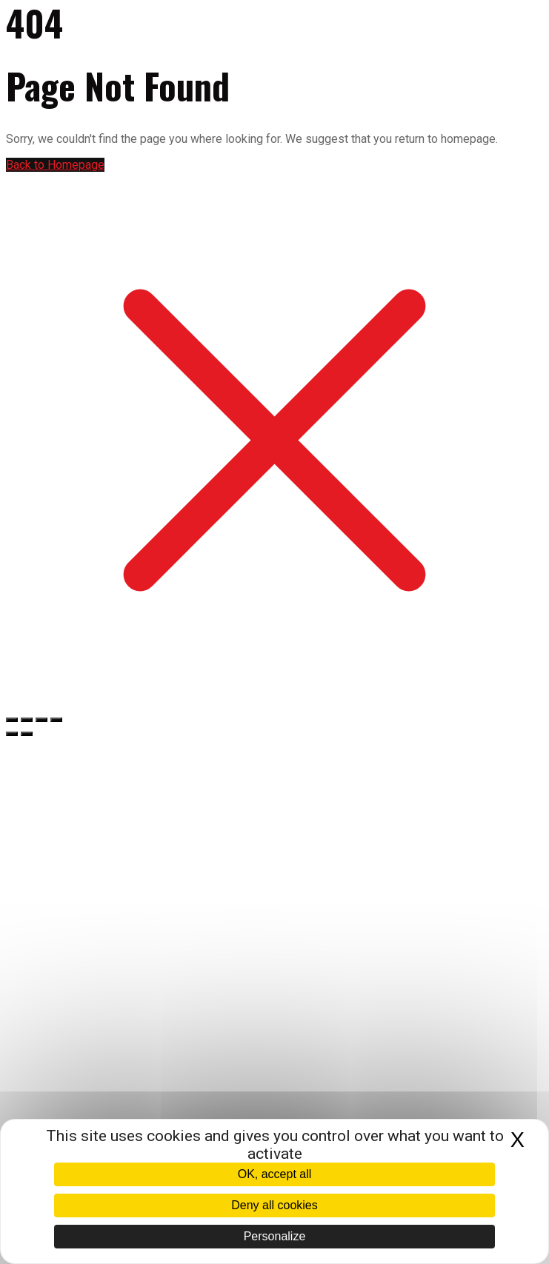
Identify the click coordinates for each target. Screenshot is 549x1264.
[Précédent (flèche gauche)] (12, 734)
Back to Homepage (55, 165)
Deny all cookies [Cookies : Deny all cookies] (274, 1205)
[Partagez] (41, 720)
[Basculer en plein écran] (27, 720)
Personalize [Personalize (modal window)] (275, 1236)
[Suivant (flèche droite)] (27, 734)
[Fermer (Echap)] (56, 720)
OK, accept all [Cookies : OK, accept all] (275, 1174)
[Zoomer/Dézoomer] (12, 720)
